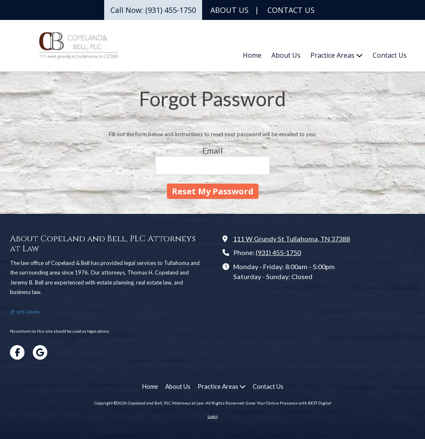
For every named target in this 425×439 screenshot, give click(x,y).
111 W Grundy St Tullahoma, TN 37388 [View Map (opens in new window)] (291, 239)
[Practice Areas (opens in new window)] (336, 55)
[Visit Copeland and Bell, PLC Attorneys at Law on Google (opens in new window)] (40, 352)
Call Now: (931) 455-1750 (153, 10)
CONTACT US (291, 10)
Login (213, 416)
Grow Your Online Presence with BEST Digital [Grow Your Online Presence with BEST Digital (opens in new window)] (288, 402)
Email (212, 150)
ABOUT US (229, 10)
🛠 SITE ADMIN (24, 311)
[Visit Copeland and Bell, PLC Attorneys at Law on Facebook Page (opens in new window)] (17, 352)
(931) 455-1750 (278, 252)
